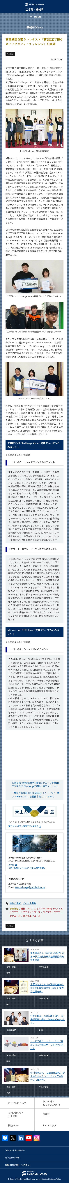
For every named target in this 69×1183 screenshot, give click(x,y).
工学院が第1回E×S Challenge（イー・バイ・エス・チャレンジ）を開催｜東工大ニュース (35, 794)
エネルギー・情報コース (46, 908)
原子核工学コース (31, 915)
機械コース (26, 908)
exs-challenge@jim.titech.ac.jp (30, 887)
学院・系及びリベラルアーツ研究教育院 (24, 867)
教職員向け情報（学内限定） (18, 1164)
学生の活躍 (15, 903)
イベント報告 (29, 903)
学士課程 (14, 908)
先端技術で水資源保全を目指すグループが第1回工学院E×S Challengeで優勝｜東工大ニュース (35, 784)
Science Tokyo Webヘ (15, 1150)
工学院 (11, 864)
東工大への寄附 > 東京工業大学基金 (23, 826)
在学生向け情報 (12, 1157)
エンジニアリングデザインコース (36, 910)
